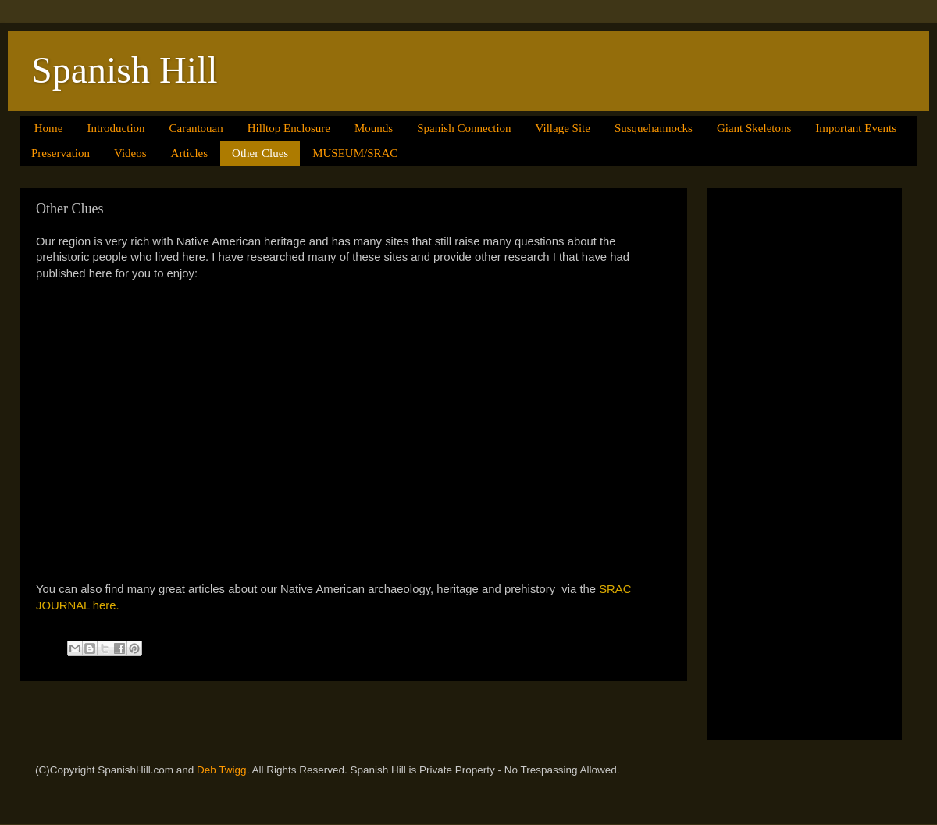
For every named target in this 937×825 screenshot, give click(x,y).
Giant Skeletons (754, 128)
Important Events (855, 128)
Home (48, 128)
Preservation (60, 153)
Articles (189, 153)
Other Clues (260, 153)
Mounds (373, 128)
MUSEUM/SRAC (354, 153)
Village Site (563, 128)
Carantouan (196, 128)
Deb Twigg (222, 770)
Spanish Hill (124, 70)
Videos (130, 153)
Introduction (115, 128)
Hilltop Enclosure (289, 128)
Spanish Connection (464, 128)
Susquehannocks (654, 128)
